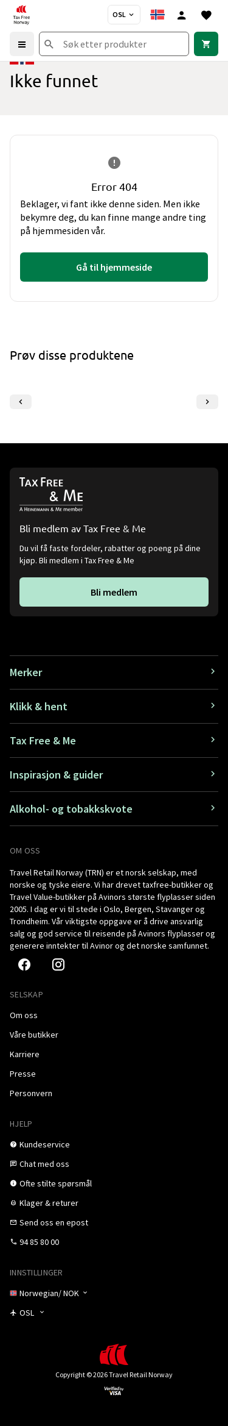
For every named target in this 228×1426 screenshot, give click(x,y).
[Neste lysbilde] (207, 401)
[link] (206, 44)
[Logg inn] (182, 14)
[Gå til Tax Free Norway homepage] (21, 14)
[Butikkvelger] (124, 14)
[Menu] (22, 44)
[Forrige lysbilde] (21, 401)
